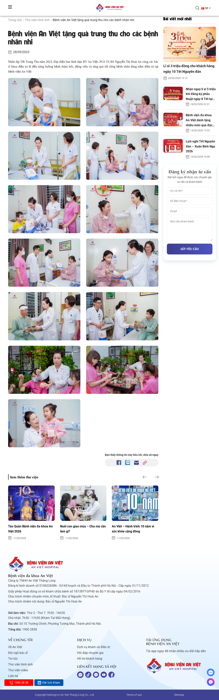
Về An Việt (15, 647)
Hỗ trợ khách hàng (89, 658)
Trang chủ (15, 20)
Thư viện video (18, 670)
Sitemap (179, 694)
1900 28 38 (18, 683)
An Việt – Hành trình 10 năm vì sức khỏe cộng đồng (133, 529)
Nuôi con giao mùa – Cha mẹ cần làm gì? (83, 529)
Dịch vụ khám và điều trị (93, 647)
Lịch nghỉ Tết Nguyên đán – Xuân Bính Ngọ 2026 (200, 146)
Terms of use (134, 694)
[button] (144, 477)
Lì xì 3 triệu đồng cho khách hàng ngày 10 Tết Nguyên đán (188, 69)
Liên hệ (13, 676)
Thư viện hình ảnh (37, 20)
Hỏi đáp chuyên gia (90, 653)
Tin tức (13, 658)
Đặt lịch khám (48, 683)
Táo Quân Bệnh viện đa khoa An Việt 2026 (30, 529)
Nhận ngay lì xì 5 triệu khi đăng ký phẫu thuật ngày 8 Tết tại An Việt (201, 94)
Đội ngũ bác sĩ (18, 653)
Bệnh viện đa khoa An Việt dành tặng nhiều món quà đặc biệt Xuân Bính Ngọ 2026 (199, 120)
